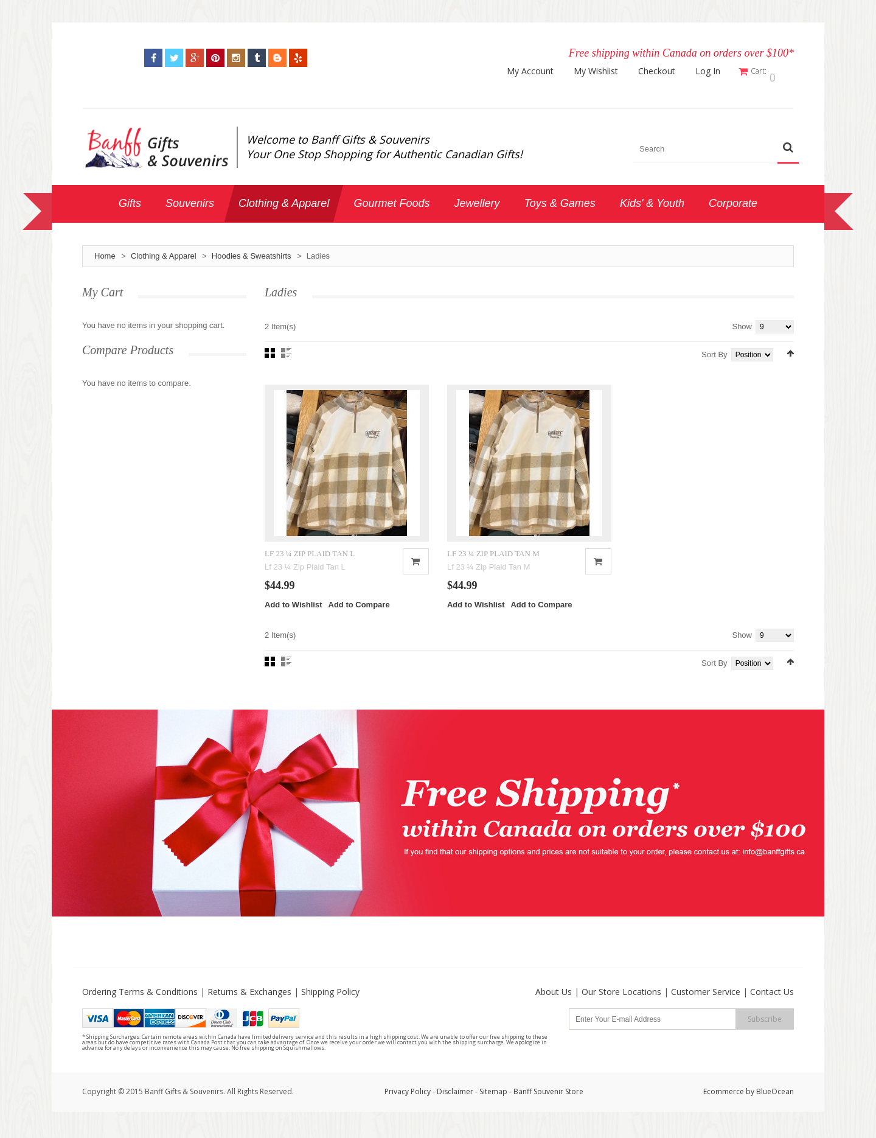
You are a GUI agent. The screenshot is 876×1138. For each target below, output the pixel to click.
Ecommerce (723, 1105)
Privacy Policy (407, 1105)
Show (742, 321)
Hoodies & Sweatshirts (251, 250)
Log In (715, 71)
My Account (538, 71)
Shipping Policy (330, 1005)
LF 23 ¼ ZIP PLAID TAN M (493, 566)
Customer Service (705, 1005)
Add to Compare (359, 618)
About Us (553, 1005)
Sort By (714, 349)
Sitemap (493, 1105)
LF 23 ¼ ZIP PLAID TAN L (310, 566)
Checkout (664, 71)
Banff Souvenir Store (548, 1105)
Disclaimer (456, 1105)
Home (105, 250)
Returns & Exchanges (249, 1005)
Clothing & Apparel (163, 250)
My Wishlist (604, 71)
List (286, 347)
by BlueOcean (770, 1105)
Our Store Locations (621, 1005)
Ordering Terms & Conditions (140, 1005)
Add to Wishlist (293, 618)
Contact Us (772, 1005)
